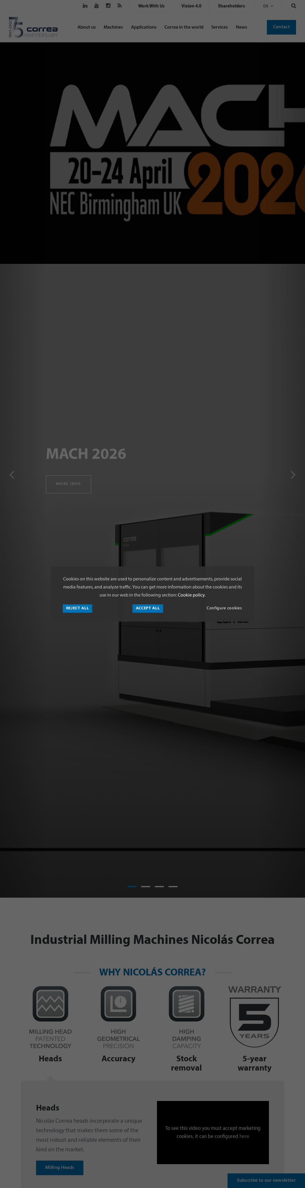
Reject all (77, 608)
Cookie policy (191, 595)
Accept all (148, 608)
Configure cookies (224, 608)
